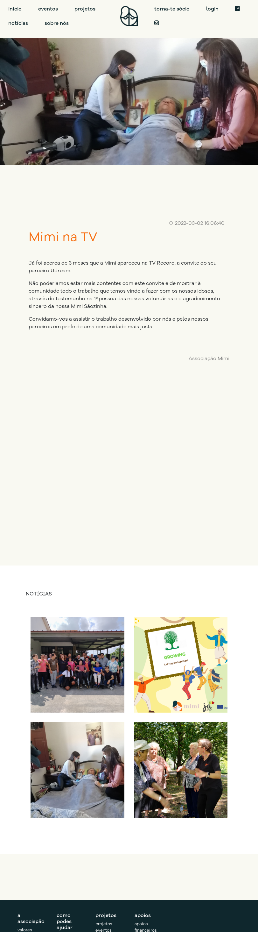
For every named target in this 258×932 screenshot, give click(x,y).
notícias (18, 23)
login (212, 8)
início (15, 8)
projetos (84, 8)
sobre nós (57, 23)
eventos (48, 8)
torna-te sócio (172, 8)
